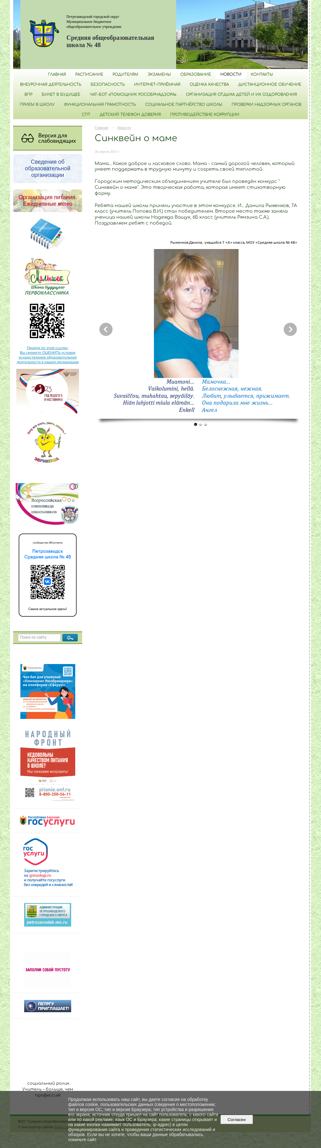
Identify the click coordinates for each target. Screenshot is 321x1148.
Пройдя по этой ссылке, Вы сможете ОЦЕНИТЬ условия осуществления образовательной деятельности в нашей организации (48, 354)
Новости (230, 74)
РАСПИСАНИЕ (89, 74)
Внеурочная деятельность (50, 84)
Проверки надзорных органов (266, 104)
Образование (195, 74)
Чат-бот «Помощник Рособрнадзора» (133, 94)
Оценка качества (209, 84)
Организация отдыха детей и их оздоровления (241, 94)
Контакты (262, 74)
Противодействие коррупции (204, 114)
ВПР (28, 94)
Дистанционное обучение (269, 84)
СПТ (86, 114)
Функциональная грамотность (100, 104)
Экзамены (159, 74)
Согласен (236, 1119)
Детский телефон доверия (130, 114)
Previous (106, 329)
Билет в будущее (61, 94)
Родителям (125, 74)
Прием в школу (37, 104)
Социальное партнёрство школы (183, 104)
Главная (57, 74)
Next (290, 329)
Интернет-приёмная (157, 84)
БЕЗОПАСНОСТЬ (108, 84)
